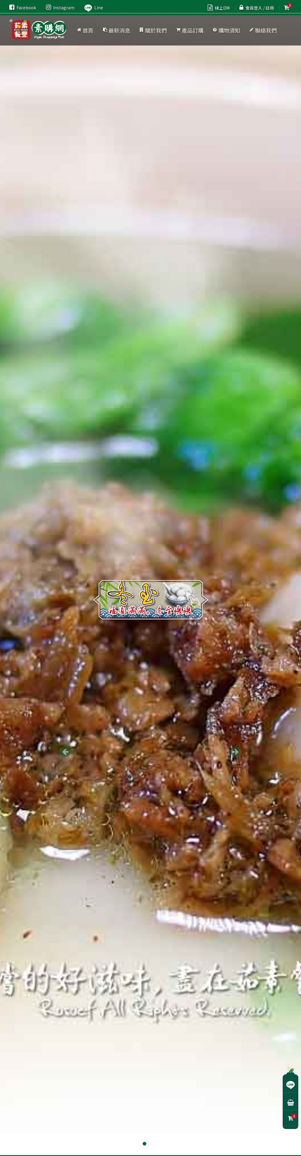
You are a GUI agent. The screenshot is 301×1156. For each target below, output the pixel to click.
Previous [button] (65, 751)
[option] (150, 578)
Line (93, 8)
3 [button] (157, 1144)
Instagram (60, 8)
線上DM (219, 8)
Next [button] (235, 751)
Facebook (22, 8)
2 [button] (150, 1144)
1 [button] (144, 1144)
